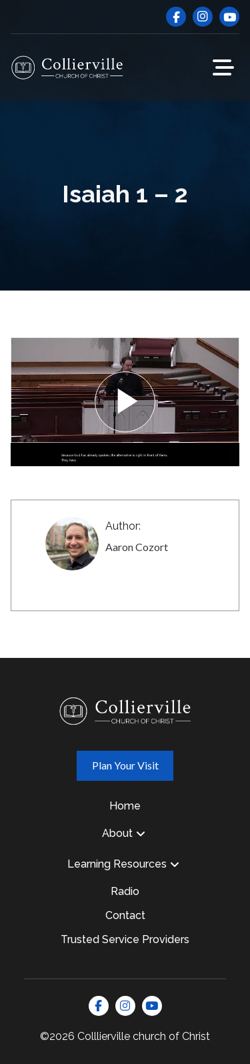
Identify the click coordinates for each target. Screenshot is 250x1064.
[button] (223, 67)
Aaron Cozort (136, 546)
